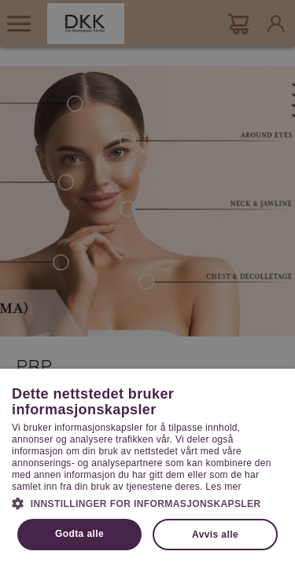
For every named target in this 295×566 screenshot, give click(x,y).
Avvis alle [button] (215, 534)
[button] (147, 502)
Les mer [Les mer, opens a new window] (223, 486)
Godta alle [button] (79, 533)
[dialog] (147, 283)
